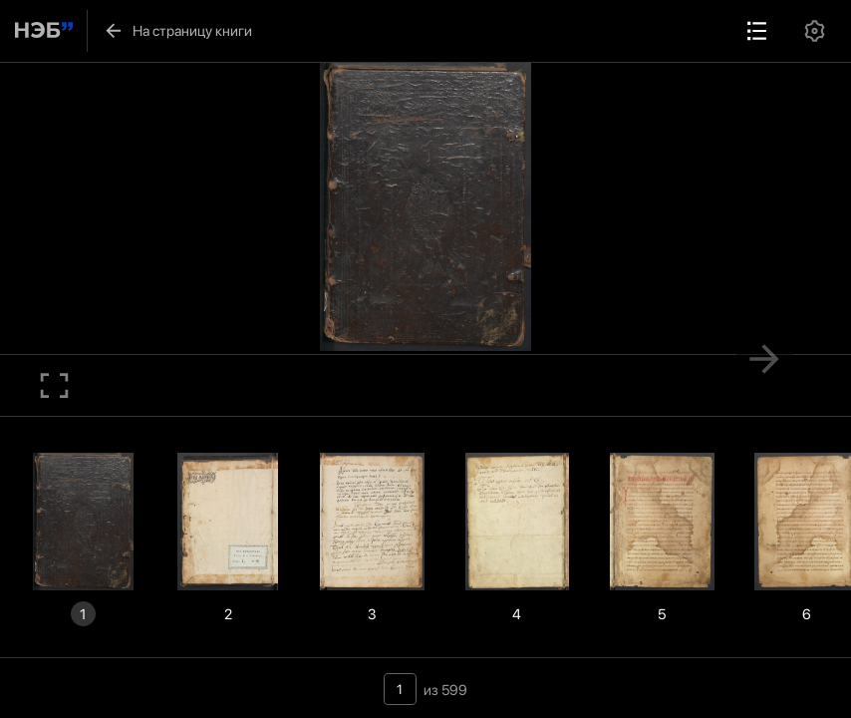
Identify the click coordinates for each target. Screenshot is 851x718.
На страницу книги (178, 31)
